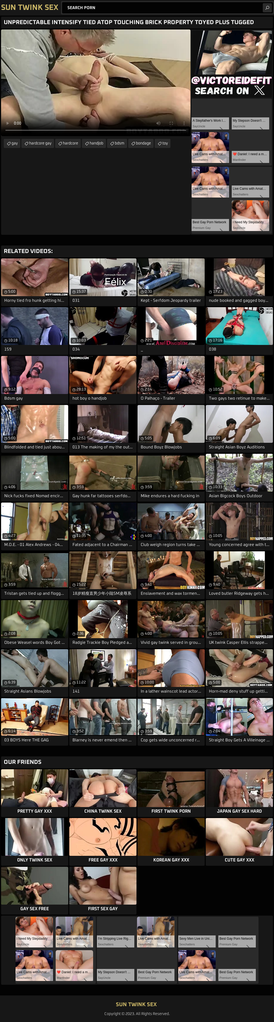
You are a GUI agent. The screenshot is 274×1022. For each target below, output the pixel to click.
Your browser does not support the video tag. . (96, 82)
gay (15, 143)
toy (165, 143)
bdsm (119, 143)
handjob (96, 143)
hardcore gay (40, 143)
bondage (143, 143)
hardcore (70, 143)
